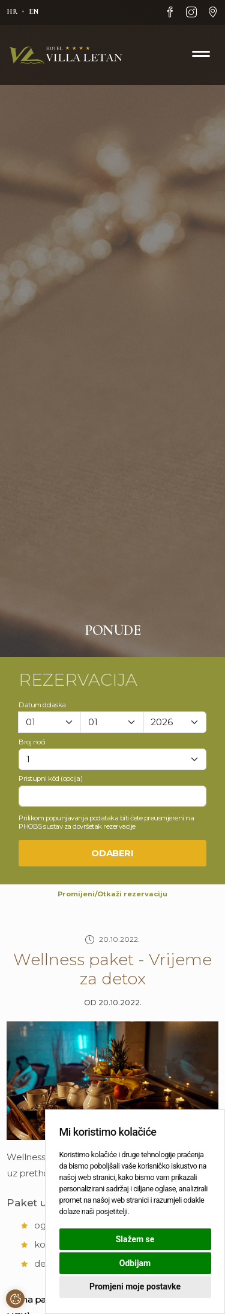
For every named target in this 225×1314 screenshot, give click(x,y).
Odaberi (112, 853)
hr (12, 11)
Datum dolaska (42, 705)
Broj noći (32, 742)
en (34, 11)
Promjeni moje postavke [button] (135, 1286)
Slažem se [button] (135, 1239)
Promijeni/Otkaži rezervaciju (112, 894)
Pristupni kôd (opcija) (50, 778)
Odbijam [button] (135, 1263)
